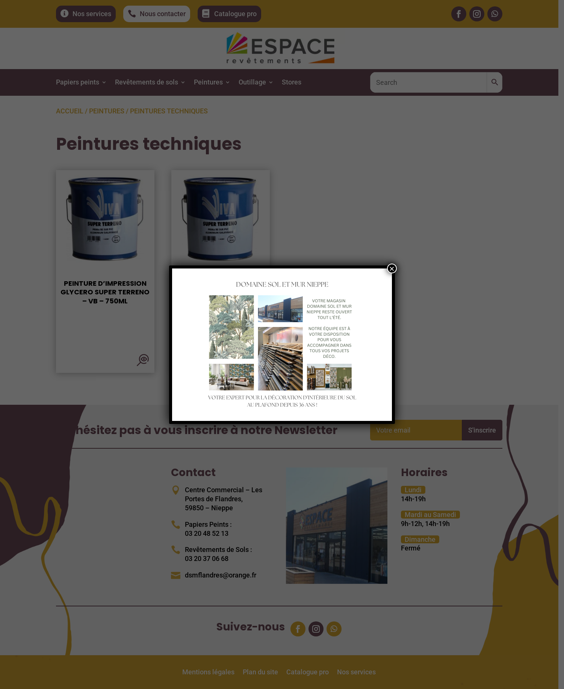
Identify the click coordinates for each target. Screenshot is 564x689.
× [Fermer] (392, 268)
